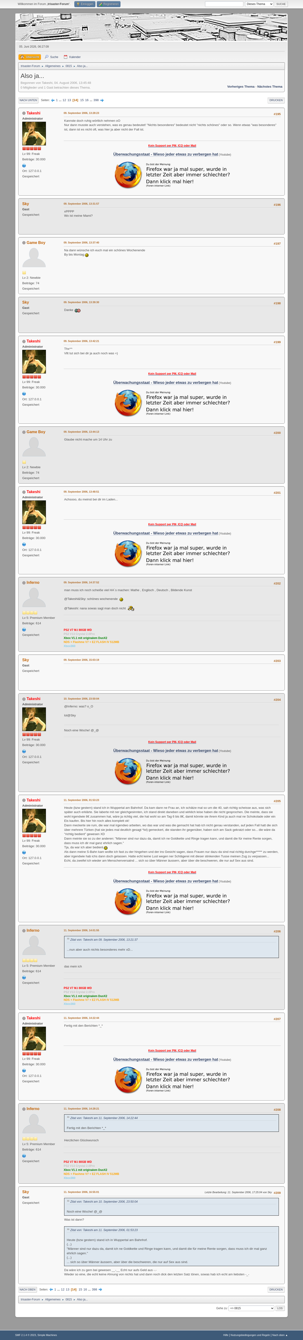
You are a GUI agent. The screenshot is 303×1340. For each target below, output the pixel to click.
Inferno (33, 582)
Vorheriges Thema (240, 86)
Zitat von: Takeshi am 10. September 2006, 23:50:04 (104, 1201)
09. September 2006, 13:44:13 (81, 431)
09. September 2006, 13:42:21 (81, 341)
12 (64, 100)
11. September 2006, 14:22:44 (81, 1017)
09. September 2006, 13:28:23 (81, 113)
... (60, 100)
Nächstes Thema (269, 86)
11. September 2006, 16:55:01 (81, 1192)
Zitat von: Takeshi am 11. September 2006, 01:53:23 (104, 1230)
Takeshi (33, 113)
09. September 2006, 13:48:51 (81, 491)
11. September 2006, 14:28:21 (81, 1108)
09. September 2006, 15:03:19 (81, 659)
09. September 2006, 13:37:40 (81, 242)
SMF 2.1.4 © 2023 (25, 1335)
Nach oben (28, 1289)
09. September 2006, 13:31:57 (81, 203)
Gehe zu (221, 1308)
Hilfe (225, 1335)
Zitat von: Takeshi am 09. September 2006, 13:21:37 (104, 939)
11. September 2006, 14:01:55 (81, 930)
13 (69, 100)
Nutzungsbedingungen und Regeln (250, 1335)
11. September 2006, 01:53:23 (81, 800)
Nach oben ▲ (280, 1335)
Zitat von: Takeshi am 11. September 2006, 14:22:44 (104, 1118)
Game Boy (36, 243)
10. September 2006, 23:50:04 (81, 698)
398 (96, 100)
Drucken (276, 100)
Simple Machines (47, 1335)
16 (87, 100)
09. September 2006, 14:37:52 (81, 582)
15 (82, 100)
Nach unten (28, 100)
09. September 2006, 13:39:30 (81, 302)
